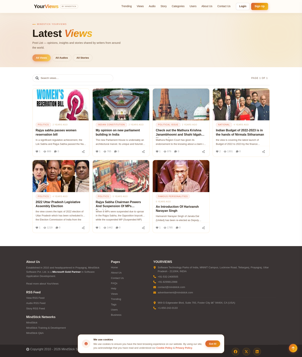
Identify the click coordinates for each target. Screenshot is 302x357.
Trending (126, 6)
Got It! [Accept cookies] (212, 343)
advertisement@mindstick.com (175, 292)
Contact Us (224, 6)
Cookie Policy (164, 347)
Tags (113, 304)
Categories (178, 6)
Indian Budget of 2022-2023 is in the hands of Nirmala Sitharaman (240, 132)
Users (193, 6)
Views (140, 6)
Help (113, 288)
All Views (41, 57)
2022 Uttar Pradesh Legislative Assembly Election (58, 204)
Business (116, 314)
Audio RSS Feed (35, 303)
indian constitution (111, 124)
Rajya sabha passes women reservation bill (56, 132)
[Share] (83, 151)
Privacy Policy (183, 347)
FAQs (114, 283)
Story (164, 6)
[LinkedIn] (257, 351)
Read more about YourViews (42, 283)
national (224, 124)
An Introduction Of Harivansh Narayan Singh (177, 209)
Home (114, 267)
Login (242, 6)
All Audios (61, 57)
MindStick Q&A (35, 333)
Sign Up (260, 6)
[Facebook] (235, 351)
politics (43, 124)
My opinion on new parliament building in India (118, 132)
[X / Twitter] (246, 351)
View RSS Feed (35, 297)
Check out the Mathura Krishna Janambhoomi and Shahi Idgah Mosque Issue (178, 133)
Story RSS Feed (35, 308)
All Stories (82, 57)
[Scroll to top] (293, 348)
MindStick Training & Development (46, 327)
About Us (206, 6)
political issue (168, 124)
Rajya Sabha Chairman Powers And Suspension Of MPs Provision (118, 205)
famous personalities (173, 196)
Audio (152, 6)
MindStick (31, 322)
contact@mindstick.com (171, 287)
